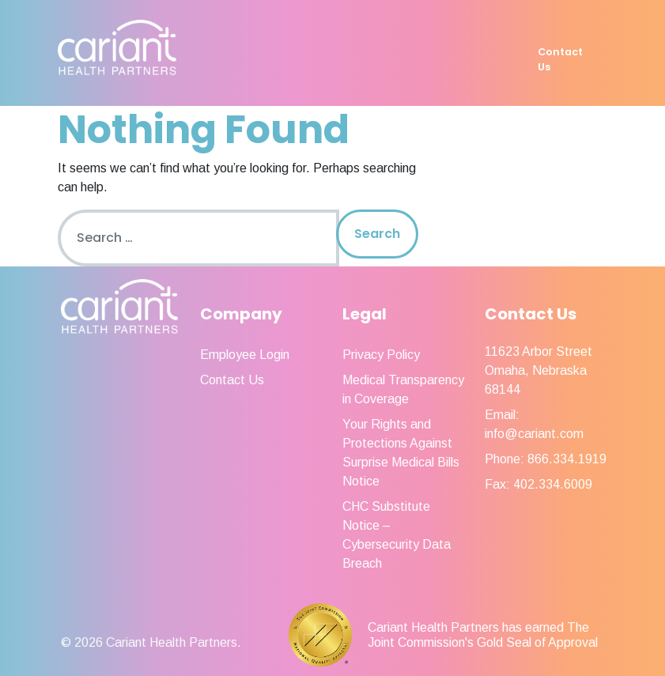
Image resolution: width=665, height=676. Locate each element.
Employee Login (244, 354)
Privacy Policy (381, 354)
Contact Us (560, 59)
